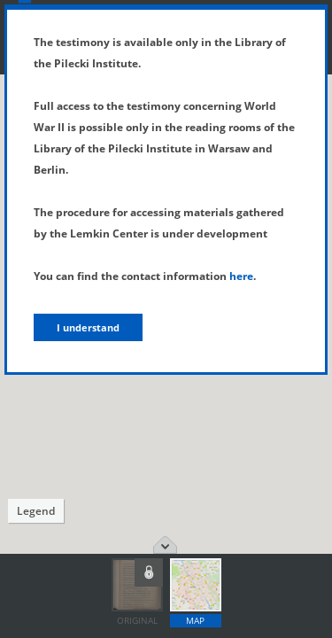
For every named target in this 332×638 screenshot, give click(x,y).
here (241, 276)
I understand (88, 327)
